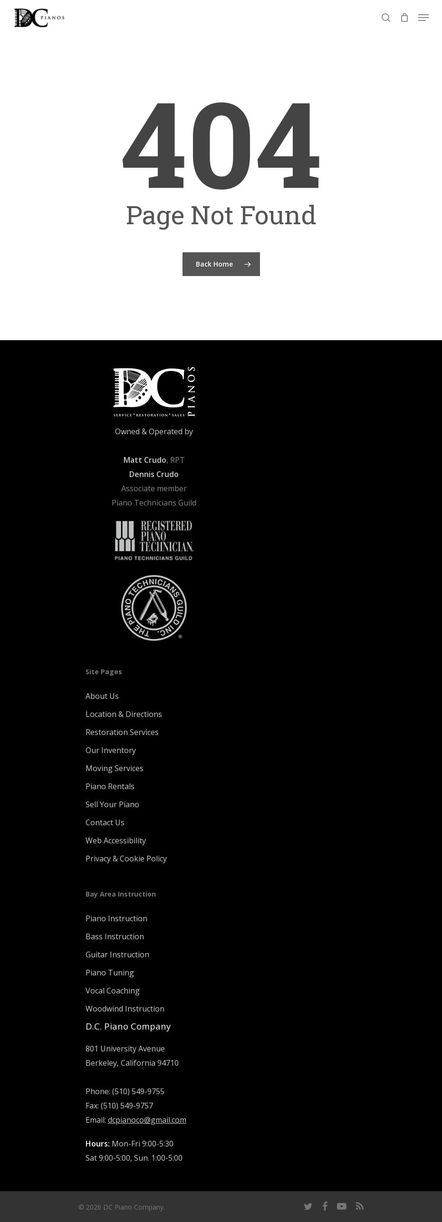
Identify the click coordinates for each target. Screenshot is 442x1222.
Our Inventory (111, 750)
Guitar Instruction (117, 954)
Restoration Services (122, 732)
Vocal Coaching (113, 990)
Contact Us (105, 822)
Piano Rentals (110, 786)
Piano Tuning (110, 972)
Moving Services (115, 768)
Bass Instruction (115, 936)
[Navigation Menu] (423, 17)
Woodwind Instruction (125, 1008)
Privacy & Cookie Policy (126, 858)
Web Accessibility (116, 840)
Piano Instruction (116, 918)
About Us (102, 696)
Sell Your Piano (112, 804)
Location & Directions (124, 714)
